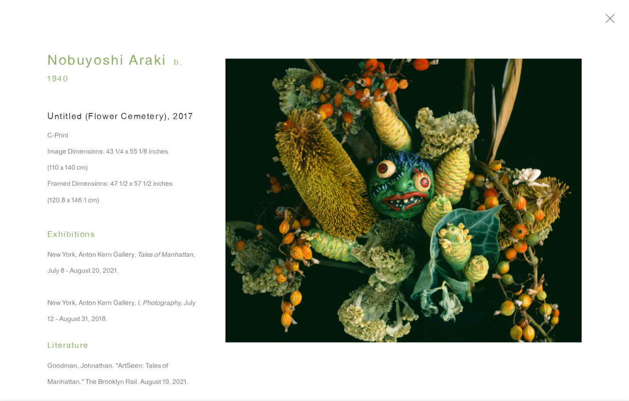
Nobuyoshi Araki (107, 64)
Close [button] (613, 21)
